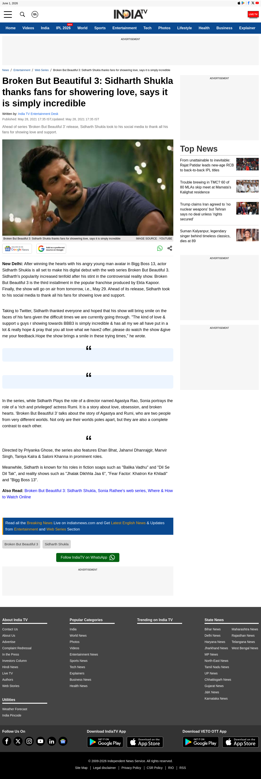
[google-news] (62, 741)
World (82, 28)
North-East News (216, 661)
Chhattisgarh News (218, 679)
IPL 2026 (63, 28)
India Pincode (11, 715)
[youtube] (40, 741)
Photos (164, 28)
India (45, 28)
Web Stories (10, 686)
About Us (8, 635)
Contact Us (10, 629)
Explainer (247, 28)
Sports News (78, 661)
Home (11, 28)
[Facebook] (6, 741)
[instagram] (29, 741)
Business (224, 28)
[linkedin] (51, 741)
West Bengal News (245, 648)
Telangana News (243, 642)
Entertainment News (84, 654)
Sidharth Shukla (57, 544)
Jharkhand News (216, 648)
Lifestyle (184, 28)
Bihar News (213, 629)
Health (204, 28)
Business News (80, 679)
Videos (28, 28)
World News (78, 635)
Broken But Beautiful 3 (21, 544)
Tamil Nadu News (217, 667)
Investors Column (14, 661)
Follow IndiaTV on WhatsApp (88, 557)
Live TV (7, 673)
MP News (211, 654)
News (5, 70)
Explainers (77, 673)
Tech (147, 28)
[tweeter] (17, 741)
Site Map (81, 768)
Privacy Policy (131, 768)
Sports (100, 28)
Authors (7, 679)
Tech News (77, 667)
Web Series (42, 70)
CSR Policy (155, 768)
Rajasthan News (243, 635)
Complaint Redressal (16, 648)
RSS (182, 768)
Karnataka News (216, 698)
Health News (78, 686)
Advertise (8, 642)
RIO (171, 768)
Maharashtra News (245, 629)
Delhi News (213, 635)
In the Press (10, 654)
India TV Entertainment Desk (38, 114)
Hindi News (10, 667)
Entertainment (124, 28)
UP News (211, 673)
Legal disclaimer (104, 768)
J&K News (212, 692)
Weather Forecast (14, 709)
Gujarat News (214, 686)
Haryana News (215, 642)
